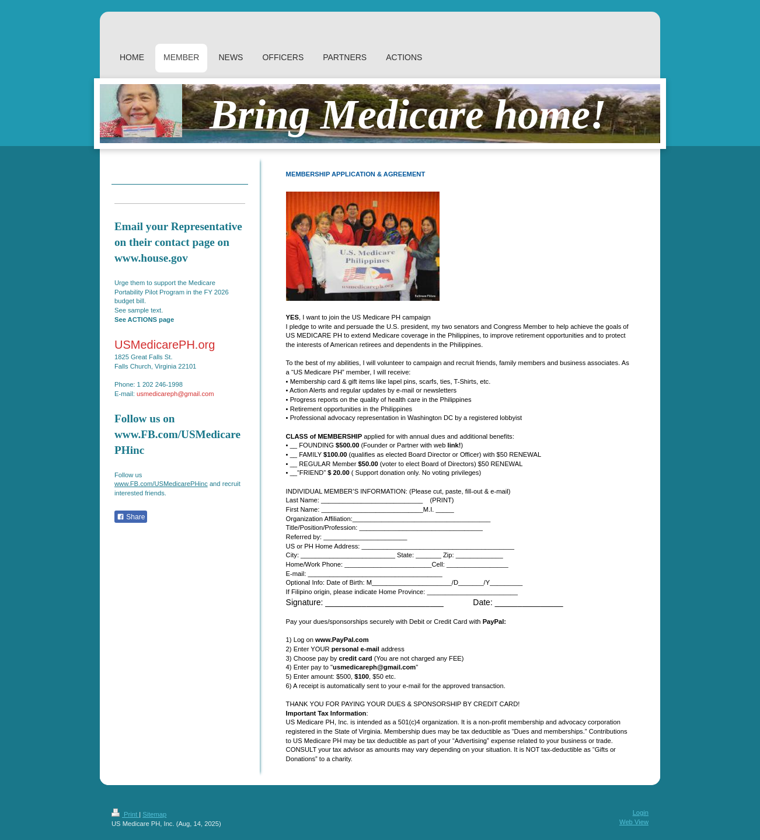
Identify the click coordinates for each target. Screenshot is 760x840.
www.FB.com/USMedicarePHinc (161, 483)
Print (125, 814)
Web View (634, 821)
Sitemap (154, 814)
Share (131, 517)
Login (641, 812)
